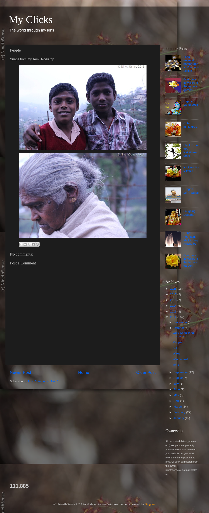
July (177, 383)
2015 (173, 300)
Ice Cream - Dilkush (191, 168)
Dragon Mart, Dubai (191, 190)
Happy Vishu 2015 (190, 103)
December (181, 322)
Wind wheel (180, 359)
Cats (176, 365)
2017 (173, 294)
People (177, 342)
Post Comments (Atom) (43, 381)
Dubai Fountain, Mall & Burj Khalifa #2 (190, 238)
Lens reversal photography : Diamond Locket (191, 64)
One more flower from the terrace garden (190, 85)
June (177, 389)
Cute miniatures (190, 125)
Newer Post (20, 372)
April (177, 401)
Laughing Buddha (189, 212)
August (179, 377)
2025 (173, 288)
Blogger (150, 504)
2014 (173, 305)
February (180, 412)
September (181, 372)
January (179, 418)
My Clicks (30, 19)
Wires (176, 353)
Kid (175, 347)
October (179, 327)
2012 (173, 317)
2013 (173, 311)
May (177, 395)
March (178, 406)
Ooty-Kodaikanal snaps (184, 334)
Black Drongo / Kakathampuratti (190, 150)
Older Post (146, 372)
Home (83, 372)
